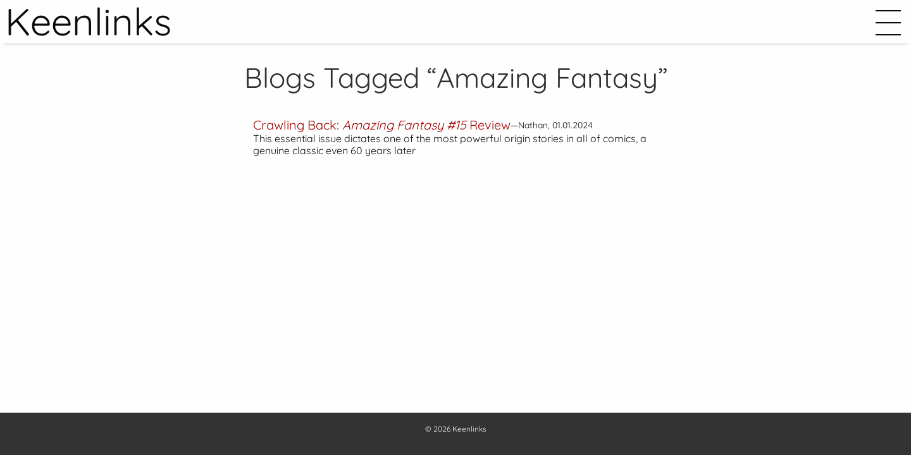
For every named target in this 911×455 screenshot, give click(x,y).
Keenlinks (469, 429)
